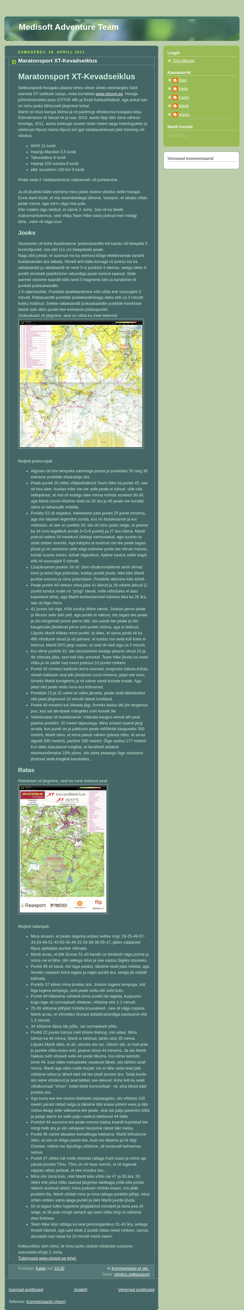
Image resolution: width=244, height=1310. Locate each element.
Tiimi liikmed (183, 61)
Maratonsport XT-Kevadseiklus (57, 61)
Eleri (183, 80)
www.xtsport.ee (109, 94)
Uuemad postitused (26, 1289)
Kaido (184, 97)
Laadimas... (177, 135)
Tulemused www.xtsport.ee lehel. (47, 1258)
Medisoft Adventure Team (69, 27)
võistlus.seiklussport (132, 1274)
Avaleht (80, 1289)
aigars (184, 114)
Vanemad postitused (136, 1289)
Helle (183, 89)
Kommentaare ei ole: (131, 1268)
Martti (184, 106)
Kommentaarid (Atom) (45, 1302)
